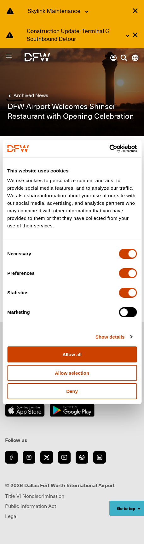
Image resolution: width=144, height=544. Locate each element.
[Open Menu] (15, 56)
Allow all (72, 354)
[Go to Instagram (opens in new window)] (29, 457)
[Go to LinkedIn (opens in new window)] (99, 457)
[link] (27, 95)
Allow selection (72, 373)
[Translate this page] (135, 58)
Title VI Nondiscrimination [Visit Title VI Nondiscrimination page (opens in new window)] (34, 495)
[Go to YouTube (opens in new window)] (64, 457)
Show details (110, 337)
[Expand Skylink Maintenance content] (86, 11)
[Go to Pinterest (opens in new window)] (82, 457)
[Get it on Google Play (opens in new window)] (72, 410)
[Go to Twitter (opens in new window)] (46, 457)
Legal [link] (11, 516)
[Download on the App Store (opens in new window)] (25, 410)
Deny (72, 391)
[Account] (113, 58)
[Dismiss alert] (135, 10)
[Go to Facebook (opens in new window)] (11, 457)
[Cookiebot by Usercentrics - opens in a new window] (109, 148)
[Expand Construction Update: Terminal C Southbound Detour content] (127, 36)
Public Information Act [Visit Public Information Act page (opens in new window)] (30, 506)
